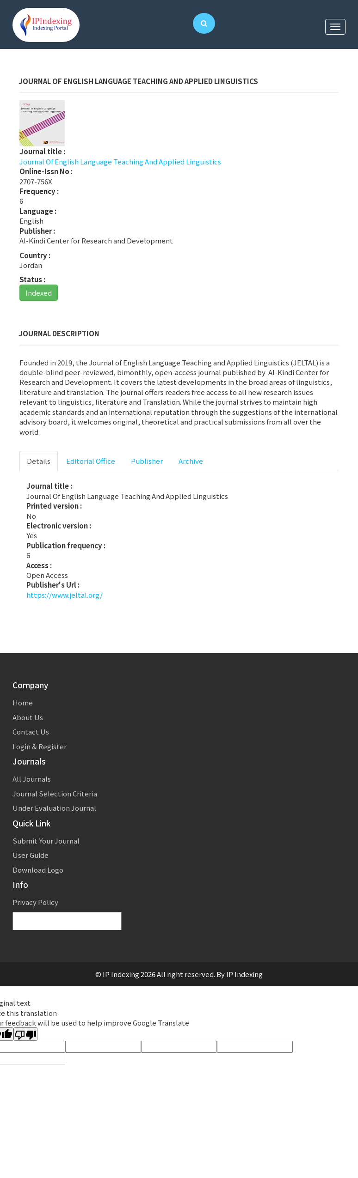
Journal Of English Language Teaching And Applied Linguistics (120, 161)
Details (38, 461)
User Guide (30, 855)
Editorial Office (90, 461)
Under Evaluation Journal (54, 808)
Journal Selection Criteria (54, 793)
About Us (27, 717)
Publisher (147, 461)
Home (22, 702)
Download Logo (37, 869)
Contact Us (30, 731)
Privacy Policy (35, 902)
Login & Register (39, 746)
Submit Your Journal (46, 840)
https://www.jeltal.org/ (64, 595)
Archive (191, 461)
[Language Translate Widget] (67, 921)
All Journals (31, 778)
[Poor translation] (25, 1034)
